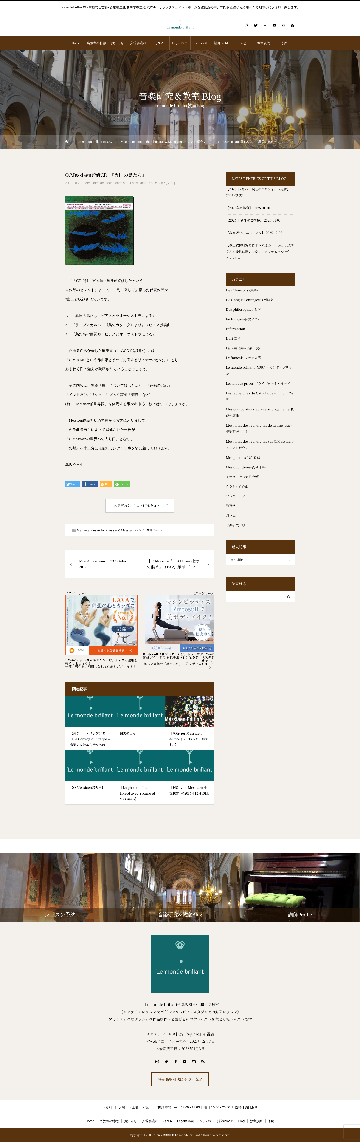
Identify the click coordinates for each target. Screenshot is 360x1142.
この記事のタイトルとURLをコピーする (140, 505)
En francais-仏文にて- (242, 319)
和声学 (231, 505)
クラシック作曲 (237, 486)
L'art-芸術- (234, 338)
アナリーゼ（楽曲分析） (243, 476)
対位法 (231, 515)
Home (75, 43)
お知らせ (117, 43)
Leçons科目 (180, 43)
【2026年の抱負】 (239, 207)
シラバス (200, 43)
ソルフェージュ (237, 496)
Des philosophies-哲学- (244, 309)
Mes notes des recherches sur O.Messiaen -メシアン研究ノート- (130, 183)
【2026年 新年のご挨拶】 (244, 220)
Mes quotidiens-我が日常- (246, 467)
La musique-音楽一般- (243, 348)
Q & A (159, 43)
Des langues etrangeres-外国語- (250, 299)
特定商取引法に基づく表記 (180, 1079)
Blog (242, 43)
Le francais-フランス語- (244, 357)
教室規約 (263, 43)
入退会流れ (138, 43)
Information (235, 328)
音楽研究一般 (235, 525)
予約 (284, 43)
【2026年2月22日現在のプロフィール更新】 (258, 189)
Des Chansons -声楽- (242, 290)
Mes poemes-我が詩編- (243, 457)
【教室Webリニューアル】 (245, 232)
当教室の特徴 (96, 43)
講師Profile (221, 43)
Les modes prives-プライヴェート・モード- (258, 383)
